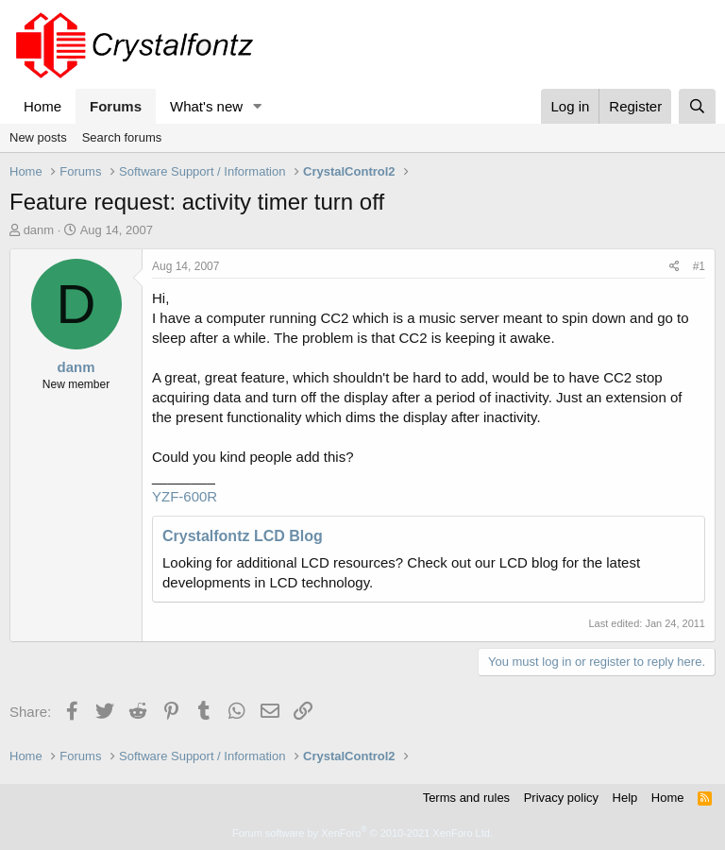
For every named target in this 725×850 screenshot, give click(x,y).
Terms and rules (466, 797)
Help (625, 797)
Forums (116, 106)
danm (39, 230)
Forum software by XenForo (362, 833)
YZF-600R (184, 496)
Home (42, 106)
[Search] (697, 106)
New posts (38, 137)
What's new (206, 106)
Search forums (122, 137)
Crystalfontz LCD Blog (242, 536)
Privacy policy (561, 797)
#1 (699, 266)
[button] (257, 106)
